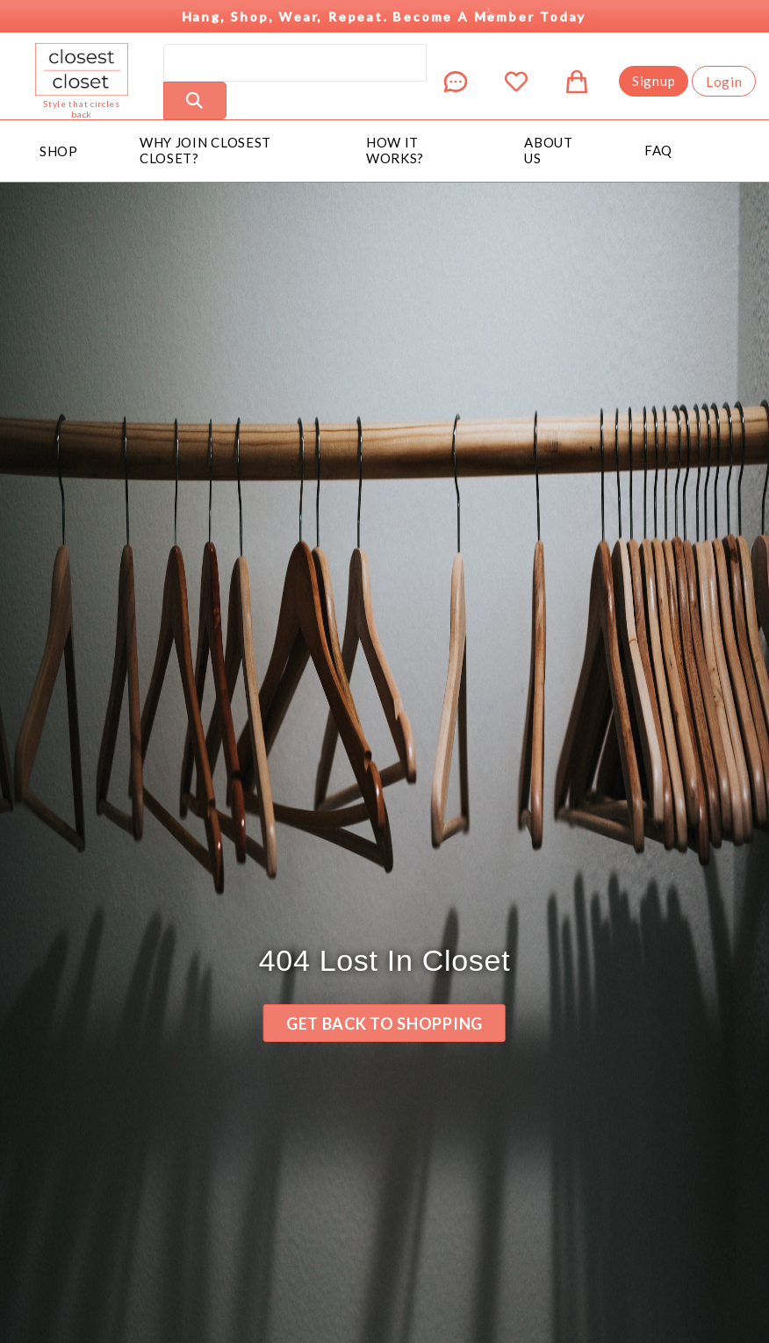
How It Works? (395, 150)
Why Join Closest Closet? (205, 150)
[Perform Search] (194, 100)
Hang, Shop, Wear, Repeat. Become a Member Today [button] (388, 12)
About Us (548, 150)
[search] (295, 63)
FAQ (658, 150)
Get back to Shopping (384, 1023)
